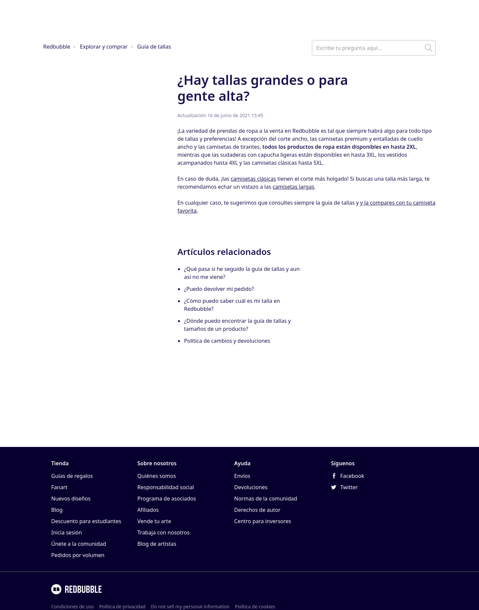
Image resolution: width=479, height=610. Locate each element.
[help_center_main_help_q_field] (374, 48)
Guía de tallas (154, 46)
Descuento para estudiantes (86, 521)
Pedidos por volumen (77, 555)
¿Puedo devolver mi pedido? (219, 289)
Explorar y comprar (103, 46)
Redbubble (56, 46)
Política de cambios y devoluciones (227, 340)
